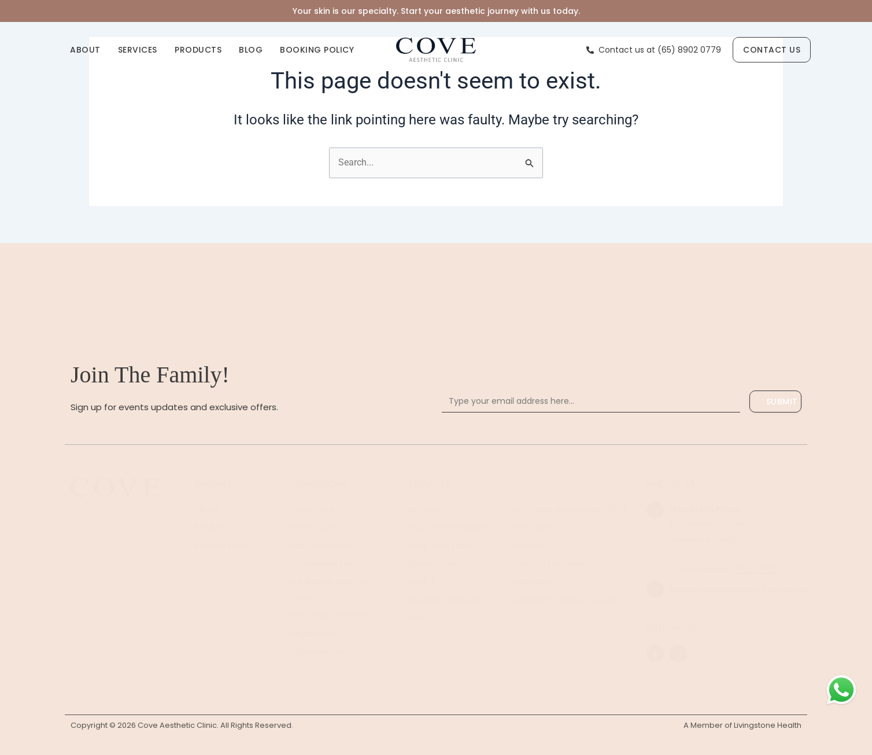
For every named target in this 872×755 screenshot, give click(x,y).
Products (198, 50)
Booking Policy (317, 50)
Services (138, 49)
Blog (251, 50)
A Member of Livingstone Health (742, 725)
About (85, 50)
